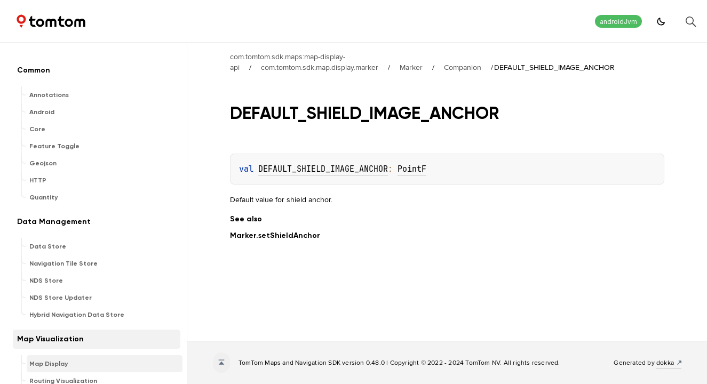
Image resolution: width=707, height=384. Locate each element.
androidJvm (618, 22)
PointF (412, 169)
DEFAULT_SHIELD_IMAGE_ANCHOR (323, 169)
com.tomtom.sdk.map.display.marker (319, 67)
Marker (411, 67)
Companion (462, 67)
